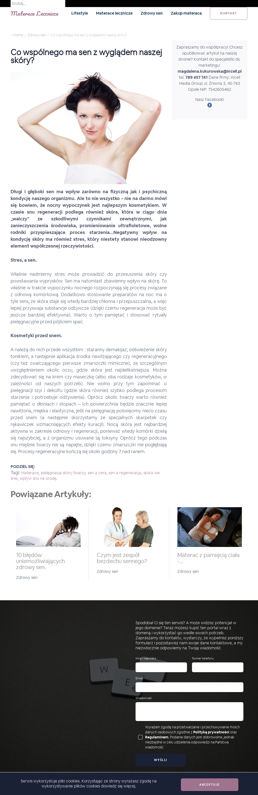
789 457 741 (196, 77)
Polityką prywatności (211, 732)
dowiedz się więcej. (118, 786)
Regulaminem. (157, 737)
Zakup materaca (186, 13)
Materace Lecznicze (34, 13)
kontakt (228, 13)
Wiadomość (144, 698)
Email (139, 678)
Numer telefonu (203, 658)
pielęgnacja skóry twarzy (63, 472)
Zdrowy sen (152, 13)
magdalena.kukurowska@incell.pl (210, 71)
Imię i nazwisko (146, 658)
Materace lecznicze (114, 13)
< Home (17, 35)
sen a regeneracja (125, 472)
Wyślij (160, 760)
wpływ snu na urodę (38, 478)
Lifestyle (79, 13)
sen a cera (97, 472)
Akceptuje (209, 785)
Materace (30, 472)
